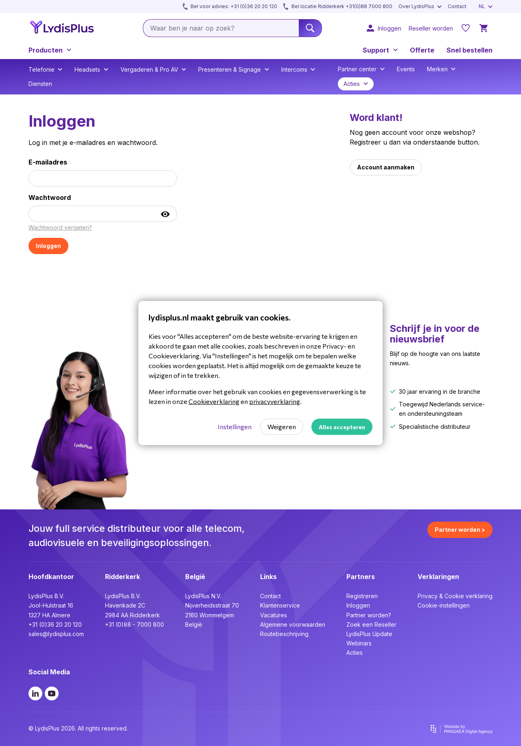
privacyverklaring (274, 401)
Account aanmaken (385, 167)
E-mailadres (47, 162)
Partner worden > (460, 529)
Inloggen (358, 605)
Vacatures (273, 615)
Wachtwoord (49, 197)
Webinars (359, 643)
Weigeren (281, 426)
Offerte (422, 50)
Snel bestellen (470, 50)
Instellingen (235, 426)
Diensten (40, 83)
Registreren (362, 595)
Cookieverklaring (213, 401)
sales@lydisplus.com (56, 633)
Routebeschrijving (284, 633)
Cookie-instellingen (444, 605)
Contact (270, 595)
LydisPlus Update (369, 633)
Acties (354, 652)
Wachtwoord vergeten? (60, 227)
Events (406, 69)
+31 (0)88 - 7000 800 (134, 624)
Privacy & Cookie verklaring (455, 595)
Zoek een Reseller (371, 624)
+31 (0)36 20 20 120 (55, 624)
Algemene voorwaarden (292, 624)
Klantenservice (280, 605)
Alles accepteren (342, 426)
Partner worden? (368, 615)
